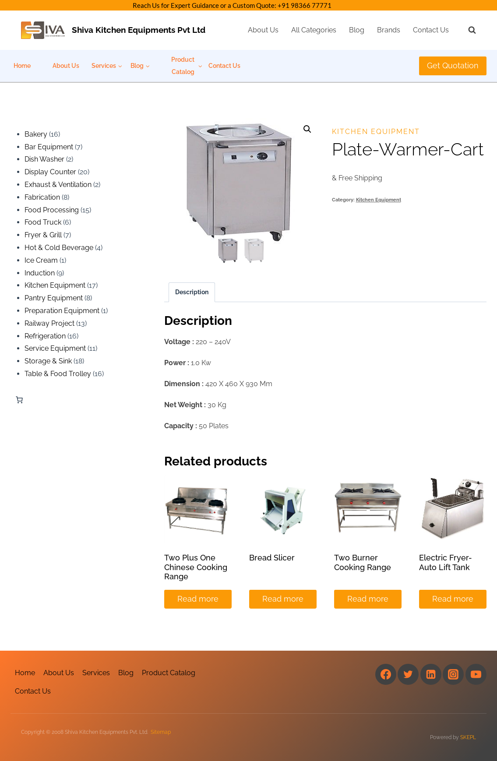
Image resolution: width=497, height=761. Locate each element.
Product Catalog (168, 673)
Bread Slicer (272, 557)
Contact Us (431, 30)
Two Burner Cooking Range (362, 562)
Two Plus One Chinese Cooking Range (195, 567)
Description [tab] (191, 292)
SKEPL (468, 737)
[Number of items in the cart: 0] (19, 400)
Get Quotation (453, 65)
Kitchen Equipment (376, 131)
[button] (307, 129)
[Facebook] (385, 674)
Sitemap (161, 732)
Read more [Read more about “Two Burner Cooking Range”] (367, 598)
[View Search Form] (467, 30)
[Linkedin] (430, 674)
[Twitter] (408, 674)
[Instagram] (453, 674)
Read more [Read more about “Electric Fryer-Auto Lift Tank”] (452, 598)
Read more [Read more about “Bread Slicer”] (282, 598)
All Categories (313, 30)
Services (96, 673)
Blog (356, 30)
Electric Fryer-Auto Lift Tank (445, 562)
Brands (388, 30)
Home (22, 65)
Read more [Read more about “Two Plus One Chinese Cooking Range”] (198, 598)
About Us (263, 30)
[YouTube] (475, 674)
